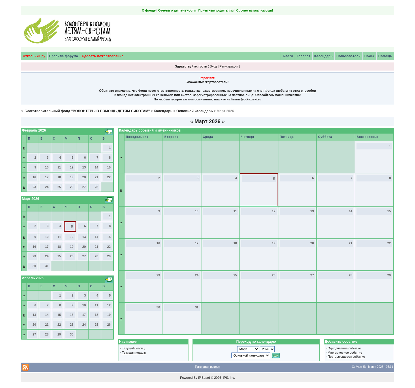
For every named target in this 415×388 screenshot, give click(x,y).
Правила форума (63, 56)
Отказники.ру (34, 56)
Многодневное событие (345, 352)
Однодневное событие (344, 348)
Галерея (304, 56)
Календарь (323, 56)
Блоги (288, 56)
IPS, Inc (228, 377)
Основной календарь (194, 111)
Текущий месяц (133, 348)
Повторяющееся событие (346, 356)
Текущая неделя (134, 352)
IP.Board (204, 377)
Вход (213, 66)
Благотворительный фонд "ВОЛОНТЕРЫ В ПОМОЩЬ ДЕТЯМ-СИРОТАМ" (87, 111)
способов (308, 90)
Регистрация (229, 66)
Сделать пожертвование (102, 56)
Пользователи (348, 56)
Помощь (385, 56)
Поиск (369, 56)
